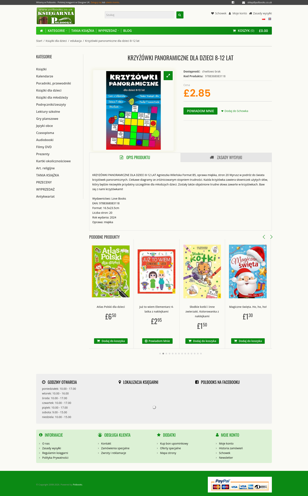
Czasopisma (45, 133)
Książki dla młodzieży (52, 97)
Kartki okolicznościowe (53, 161)
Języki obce (44, 126)
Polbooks (77, 482)
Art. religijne (45, 168)
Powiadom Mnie (200, 111)
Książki (41, 69)
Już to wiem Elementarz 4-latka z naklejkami (179, 309)
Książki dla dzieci (56, 41)
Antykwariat (45, 196)
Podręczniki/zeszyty (51, 104)
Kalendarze (44, 76)
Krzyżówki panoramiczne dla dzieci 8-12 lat (112, 41)
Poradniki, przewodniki (53, 83)
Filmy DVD (44, 147)
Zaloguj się (96, 2)
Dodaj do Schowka (236, 111)
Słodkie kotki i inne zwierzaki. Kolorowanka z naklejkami (224, 311)
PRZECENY (44, 182)
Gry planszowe (47, 118)
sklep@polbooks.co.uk (260, 2)
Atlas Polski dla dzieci (133, 307)
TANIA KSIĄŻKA (47, 175)
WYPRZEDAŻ (45, 189)
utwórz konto (112, 2)
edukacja (76, 41)
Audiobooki (44, 140)
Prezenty (43, 154)
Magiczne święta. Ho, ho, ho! (270, 307)
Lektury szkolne (48, 111)
